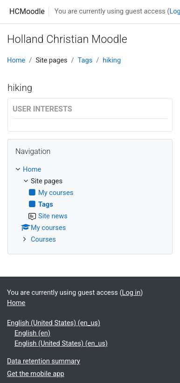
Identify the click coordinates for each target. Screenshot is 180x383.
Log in (131, 292)
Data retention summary (43, 361)
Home (16, 60)
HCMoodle (27, 11)
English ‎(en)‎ (32, 333)
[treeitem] (90, 205)
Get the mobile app (35, 373)
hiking (112, 60)
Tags (85, 60)
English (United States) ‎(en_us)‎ (53, 323)
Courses (43, 239)
